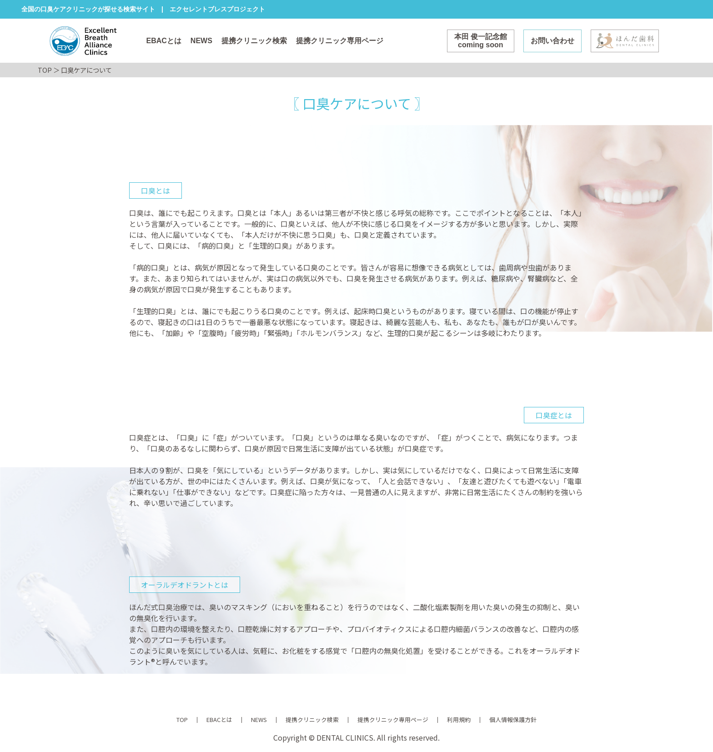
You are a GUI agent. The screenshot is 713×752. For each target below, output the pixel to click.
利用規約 (459, 719)
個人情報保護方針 (513, 719)
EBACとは (163, 41)
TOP (45, 70)
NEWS (201, 41)
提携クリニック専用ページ (339, 41)
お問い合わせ (552, 41)
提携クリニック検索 (254, 41)
